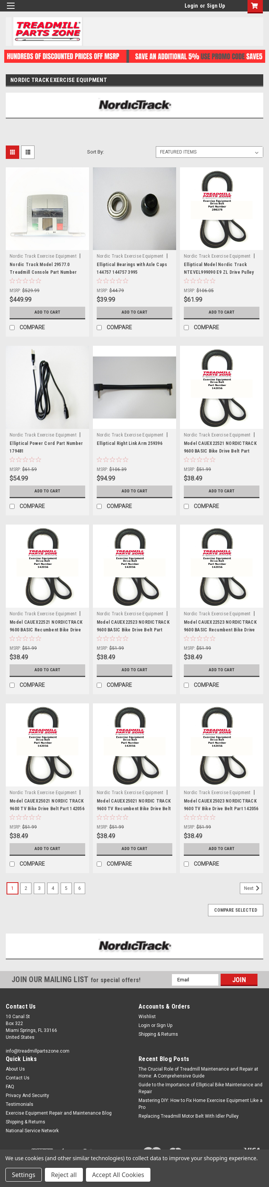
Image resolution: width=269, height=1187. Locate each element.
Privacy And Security (27, 1095)
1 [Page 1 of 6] (12, 888)
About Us (15, 1069)
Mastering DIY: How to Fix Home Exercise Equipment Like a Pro (200, 1104)
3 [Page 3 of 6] (39, 888)
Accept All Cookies (118, 1175)
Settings (23, 1175)
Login (191, 6)
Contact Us (18, 1078)
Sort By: (95, 152)
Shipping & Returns (158, 1034)
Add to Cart (47, 312)
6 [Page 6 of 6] (79, 888)
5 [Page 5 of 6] (66, 888)
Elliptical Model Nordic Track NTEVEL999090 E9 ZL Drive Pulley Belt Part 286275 (219, 272)
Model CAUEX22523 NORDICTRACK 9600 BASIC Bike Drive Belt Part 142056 (133, 630)
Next (253, 888)
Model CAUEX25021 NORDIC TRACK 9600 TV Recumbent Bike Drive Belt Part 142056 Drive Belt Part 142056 (134, 808)
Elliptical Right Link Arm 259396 (129, 443)
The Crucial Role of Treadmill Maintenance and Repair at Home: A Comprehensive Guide (198, 1072)
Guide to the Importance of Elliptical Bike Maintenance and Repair (200, 1088)
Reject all (64, 1175)
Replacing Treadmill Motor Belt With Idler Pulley (189, 1116)
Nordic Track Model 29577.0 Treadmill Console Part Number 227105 (43, 272)
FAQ (10, 1086)
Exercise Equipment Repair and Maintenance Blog (59, 1113)
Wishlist (147, 1016)
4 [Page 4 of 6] (52, 888)
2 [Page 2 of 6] (26, 888)
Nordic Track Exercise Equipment (43, 256)
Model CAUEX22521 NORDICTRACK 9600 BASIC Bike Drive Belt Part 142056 (220, 451)
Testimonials (19, 1104)
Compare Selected (235, 910)
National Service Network (32, 1130)
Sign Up (216, 6)
